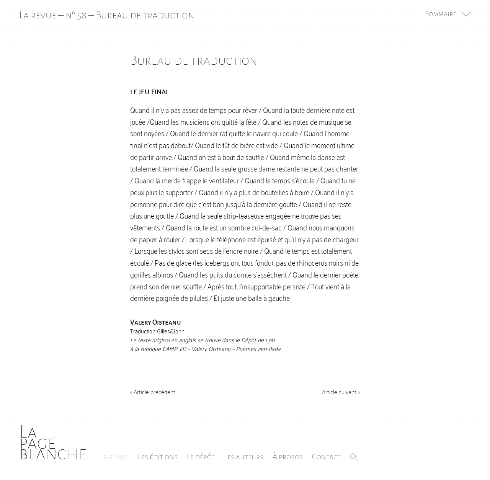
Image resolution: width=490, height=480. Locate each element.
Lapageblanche (53, 443)
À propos (288, 456)
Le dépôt (201, 456)
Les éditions (158, 456)
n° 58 (76, 15)
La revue (114, 456)
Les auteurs (243, 456)
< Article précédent (152, 391)
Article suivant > (341, 391)
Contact (326, 456)
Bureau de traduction (145, 15)
